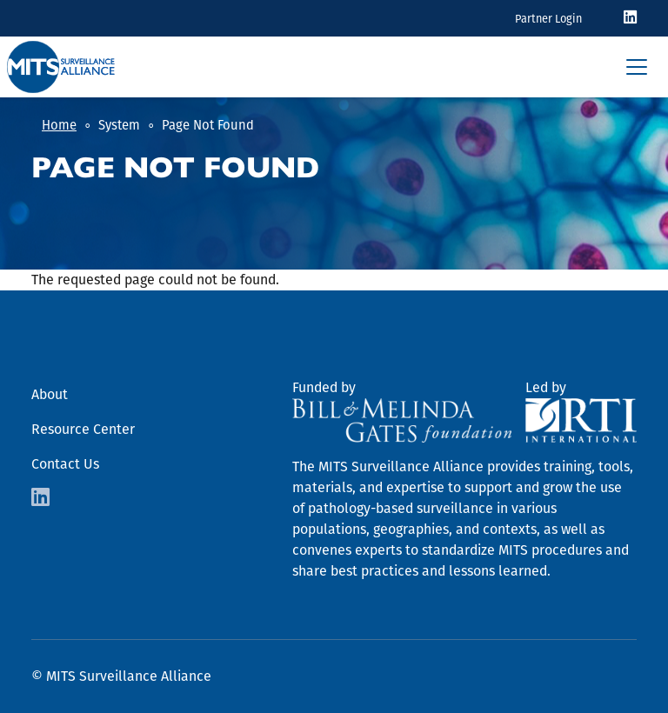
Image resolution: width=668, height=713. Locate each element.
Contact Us (65, 464)
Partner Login (548, 18)
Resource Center (83, 429)
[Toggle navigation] (636, 67)
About (49, 394)
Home (59, 125)
